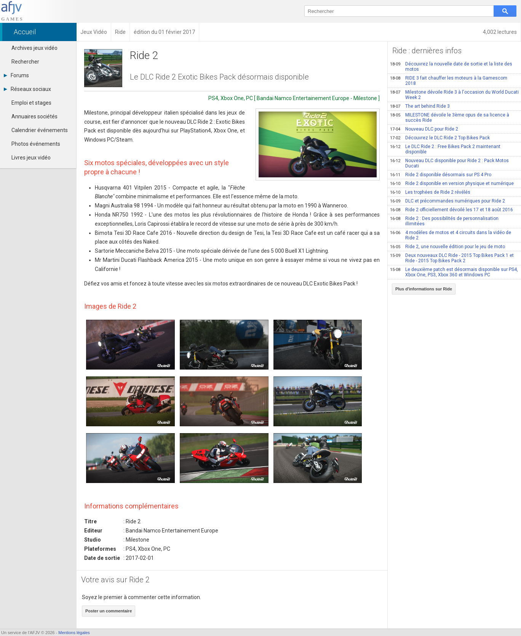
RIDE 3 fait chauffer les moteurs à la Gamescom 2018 (448, 80)
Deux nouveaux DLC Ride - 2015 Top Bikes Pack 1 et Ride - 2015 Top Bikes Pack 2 (452, 258)
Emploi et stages (31, 103)
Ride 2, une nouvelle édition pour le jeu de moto (447, 246)
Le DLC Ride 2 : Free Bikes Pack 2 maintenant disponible (445, 149)
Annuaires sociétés (34, 116)
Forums (16, 75)
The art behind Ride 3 (420, 106)
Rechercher (25, 62)
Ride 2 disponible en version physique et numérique (452, 183)
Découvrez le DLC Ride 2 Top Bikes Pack (440, 137)
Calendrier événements (39, 130)
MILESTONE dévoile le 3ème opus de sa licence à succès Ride (449, 117)
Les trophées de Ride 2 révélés (430, 192)
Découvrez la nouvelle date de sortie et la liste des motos (451, 66)
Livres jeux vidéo (31, 158)
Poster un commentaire (108, 611)
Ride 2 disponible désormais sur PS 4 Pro (440, 174)
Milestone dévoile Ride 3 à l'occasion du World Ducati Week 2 (454, 94)
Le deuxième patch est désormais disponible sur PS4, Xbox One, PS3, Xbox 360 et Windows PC (454, 272)
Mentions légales (74, 632)
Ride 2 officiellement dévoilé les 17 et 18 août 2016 (451, 209)
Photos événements (35, 144)
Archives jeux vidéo (34, 48)
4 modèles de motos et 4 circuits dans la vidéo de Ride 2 (450, 235)
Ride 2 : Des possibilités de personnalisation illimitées (444, 221)
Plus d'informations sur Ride (423, 289)
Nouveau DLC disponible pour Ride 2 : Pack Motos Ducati (449, 163)
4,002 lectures (500, 32)
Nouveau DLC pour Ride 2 (424, 129)
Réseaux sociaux (27, 89)
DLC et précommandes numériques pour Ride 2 (447, 201)
